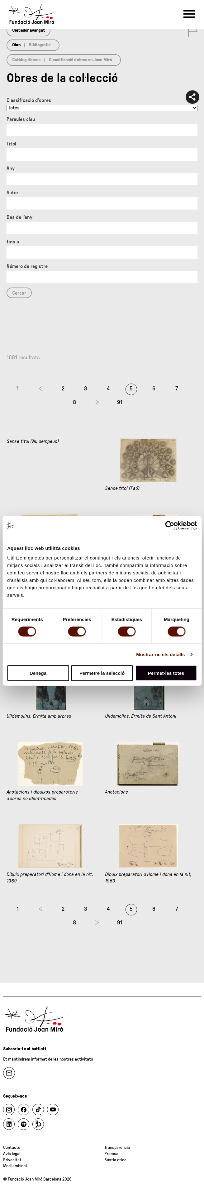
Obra (16, 45)
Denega (38, 673)
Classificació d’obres (29, 100)
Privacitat (12, 1160)
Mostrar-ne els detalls (160, 654)
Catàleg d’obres (26, 60)
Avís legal (11, 1154)
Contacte (11, 1147)
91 (119, 402)
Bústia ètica (115, 1160)
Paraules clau (21, 119)
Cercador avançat (28, 30)
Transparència (117, 1147)
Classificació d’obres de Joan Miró (80, 60)
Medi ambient (15, 1166)
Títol (11, 143)
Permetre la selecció (102, 673)
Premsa (111, 1154)
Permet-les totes (166, 673)
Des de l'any (19, 217)
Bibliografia (39, 45)
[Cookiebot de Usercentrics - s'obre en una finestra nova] (169, 525)
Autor (12, 192)
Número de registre (27, 266)
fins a (13, 241)
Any (11, 168)
